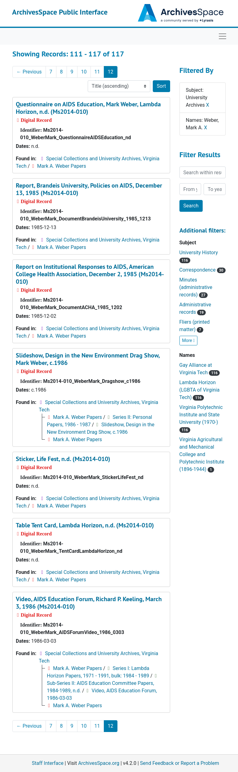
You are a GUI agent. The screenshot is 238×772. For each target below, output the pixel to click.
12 (110, 72)
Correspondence (202, 270)
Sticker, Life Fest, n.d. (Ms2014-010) (63, 459)
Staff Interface (48, 763)
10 (84, 72)
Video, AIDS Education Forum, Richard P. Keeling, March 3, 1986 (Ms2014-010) (89, 602)
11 (97, 72)
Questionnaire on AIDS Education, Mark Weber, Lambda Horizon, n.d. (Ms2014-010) (88, 108)
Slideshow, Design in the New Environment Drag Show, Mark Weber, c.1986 (88, 359)
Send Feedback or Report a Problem (179, 763)
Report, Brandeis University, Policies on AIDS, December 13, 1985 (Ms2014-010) (89, 189)
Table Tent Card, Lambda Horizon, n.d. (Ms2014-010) (85, 525)
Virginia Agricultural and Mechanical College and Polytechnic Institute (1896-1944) (201, 454)
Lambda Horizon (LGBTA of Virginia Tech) (199, 389)
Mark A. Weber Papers (61, 166)
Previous (29, 72)
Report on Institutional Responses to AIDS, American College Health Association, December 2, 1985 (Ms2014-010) (90, 274)
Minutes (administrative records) (195, 287)
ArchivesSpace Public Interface (60, 12)
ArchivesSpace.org (98, 763)
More (188, 340)
